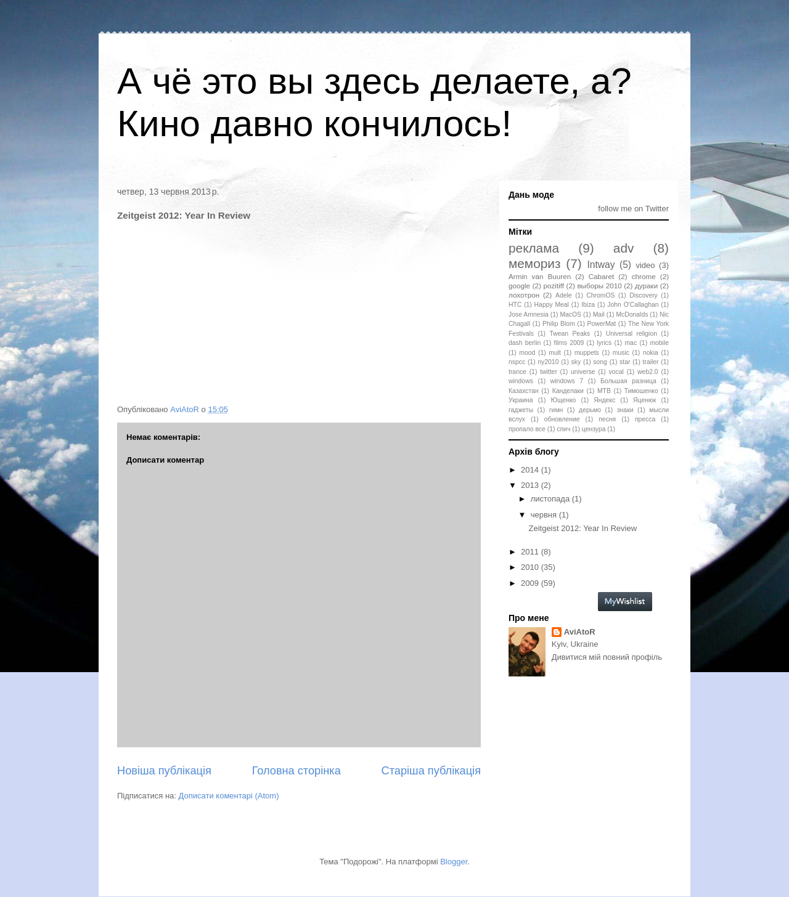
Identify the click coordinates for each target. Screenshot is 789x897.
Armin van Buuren (540, 276)
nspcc (517, 362)
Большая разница (628, 381)
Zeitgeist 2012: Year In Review (582, 528)
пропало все (527, 429)
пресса (645, 419)
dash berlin (525, 342)
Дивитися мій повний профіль (607, 657)
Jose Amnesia (529, 314)
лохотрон (524, 295)
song (600, 362)
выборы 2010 (599, 286)
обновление (562, 419)
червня (545, 514)
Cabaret (602, 276)
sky (576, 362)
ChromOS (600, 295)
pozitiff (553, 286)
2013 (531, 485)
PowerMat (601, 323)
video (645, 265)
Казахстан (524, 391)
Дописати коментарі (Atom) (229, 795)
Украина (521, 400)
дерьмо (590, 410)
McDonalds (632, 314)
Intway (601, 264)
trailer (651, 362)
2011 (531, 551)
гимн (556, 410)
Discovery (643, 295)
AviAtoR (579, 631)
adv (623, 248)
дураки (646, 286)
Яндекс (604, 400)
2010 (531, 567)
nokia (650, 352)
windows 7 (566, 381)
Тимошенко (641, 391)
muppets (586, 352)
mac (630, 342)
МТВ (604, 391)
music (621, 352)
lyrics (604, 342)
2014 (531, 469)
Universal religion (631, 333)
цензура (594, 429)
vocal (616, 371)
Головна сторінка (296, 771)
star (624, 362)
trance (517, 371)
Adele (563, 295)
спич (563, 429)
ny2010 (548, 362)
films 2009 (569, 342)
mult (555, 352)
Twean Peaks (569, 333)
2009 (531, 583)
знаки (625, 410)
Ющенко (563, 400)
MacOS (570, 314)
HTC (515, 304)
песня (607, 419)
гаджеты (521, 410)
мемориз (534, 263)
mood (527, 352)
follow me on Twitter (633, 208)
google (519, 286)
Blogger (453, 861)
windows (521, 381)
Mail (599, 314)
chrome (644, 276)
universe (583, 371)
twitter (548, 371)
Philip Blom (558, 323)
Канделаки (568, 391)
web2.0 (647, 371)
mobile (659, 342)
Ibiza (588, 304)
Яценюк (644, 400)
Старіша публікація (431, 771)
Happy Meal (551, 304)
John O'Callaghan (632, 304)
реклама (534, 248)
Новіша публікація (164, 771)
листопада (551, 498)
